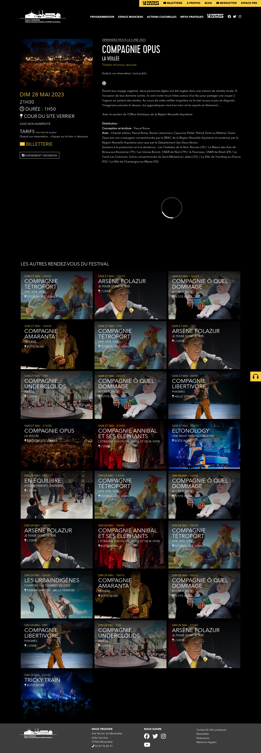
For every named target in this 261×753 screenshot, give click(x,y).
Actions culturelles (161, 17)
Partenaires (202, 738)
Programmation (102, 17)
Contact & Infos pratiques (211, 730)
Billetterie (172, 3)
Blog (208, 3)
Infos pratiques (191, 17)
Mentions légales (206, 742)
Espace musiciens (130, 17)
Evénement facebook (39, 155)
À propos (193, 3)
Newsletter (226, 3)
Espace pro (249, 3)
